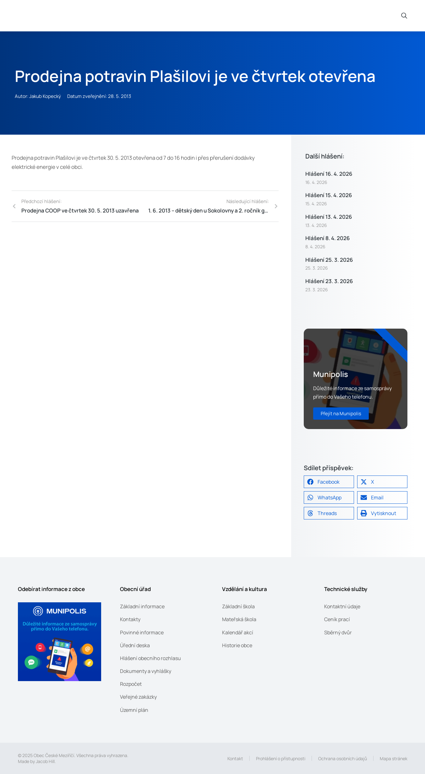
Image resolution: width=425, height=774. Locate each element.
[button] (329, 482)
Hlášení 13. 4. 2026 (328, 216)
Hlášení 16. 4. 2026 (328, 173)
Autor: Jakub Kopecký (38, 96)
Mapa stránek (393, 758)
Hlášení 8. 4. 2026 (327, 238)
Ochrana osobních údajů (342, 758)
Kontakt (235, 758)
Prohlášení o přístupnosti (280, 758)
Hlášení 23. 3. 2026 (329, 281)
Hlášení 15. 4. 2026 (328, 195)
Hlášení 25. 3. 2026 (329, 259)
